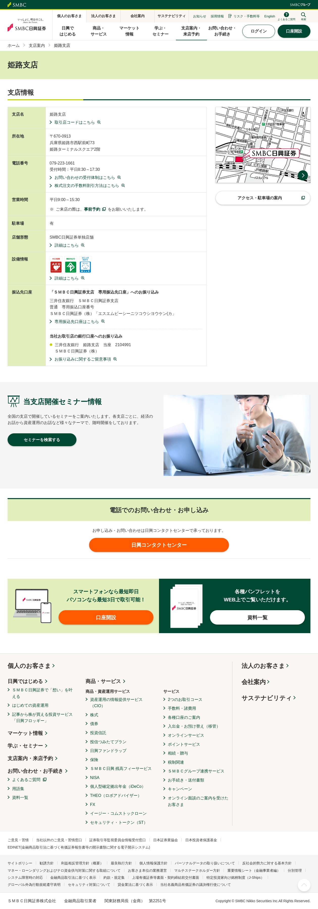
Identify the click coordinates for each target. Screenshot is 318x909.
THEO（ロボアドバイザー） (116, 795)
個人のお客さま (29, 665)
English (269, 16)
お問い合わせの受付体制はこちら (85, 177)
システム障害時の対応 (25, 877)
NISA (94, 777)
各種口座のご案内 (184, 717)
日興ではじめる (25, 681)
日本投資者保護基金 (201, 840)
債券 (94, 724)
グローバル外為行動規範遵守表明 (34, 885)
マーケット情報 (25, 733)
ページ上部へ (304, 885)
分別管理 (295, 870)
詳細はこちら (67, 245)
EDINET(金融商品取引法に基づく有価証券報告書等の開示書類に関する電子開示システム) (79, 847)
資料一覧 (20, 797)
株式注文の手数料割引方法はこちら (87, 185)
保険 (94, 760)
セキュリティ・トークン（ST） (119, 822)
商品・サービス (103, 681)
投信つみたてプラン (108, 742)
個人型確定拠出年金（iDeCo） (118, 786)
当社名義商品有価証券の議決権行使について (195, 885)
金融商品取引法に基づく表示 (73, 877)
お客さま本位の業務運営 (147, 870)
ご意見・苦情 (18, 840)
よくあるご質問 (26, 779)
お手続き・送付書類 (186, 780)
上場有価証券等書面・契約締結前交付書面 (165, 877)
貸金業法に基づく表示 (135, 885)
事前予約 (92, 209)
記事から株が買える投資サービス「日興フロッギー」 (42, 717)
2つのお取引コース (185, 699)
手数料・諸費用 (182, 708)
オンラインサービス (186, 735)
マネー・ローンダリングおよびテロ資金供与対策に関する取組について (64, 870)
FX (92, 804)
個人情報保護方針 (153, 863)
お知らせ (199, 16)
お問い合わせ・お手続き (35, 771)
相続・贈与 (178, 753)
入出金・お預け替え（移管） (194, 726)
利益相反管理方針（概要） (82, 863)
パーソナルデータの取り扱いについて (205, 863)
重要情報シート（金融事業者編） (253, 870)
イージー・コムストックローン (118, 813)
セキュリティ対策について (89, 885)
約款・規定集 (114, 877)
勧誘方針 (47, 863)
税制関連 (176, 762)
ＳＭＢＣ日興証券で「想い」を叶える (42, 693)
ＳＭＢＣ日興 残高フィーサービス (121, 768)
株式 (94, 715)
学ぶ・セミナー (25, 746)
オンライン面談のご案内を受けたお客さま (198, 801)
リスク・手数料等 (246, 16)
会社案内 (254, 681)
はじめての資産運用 (30, 705)
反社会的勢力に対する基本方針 (267, 863)
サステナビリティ (267, 698)
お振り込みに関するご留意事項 (83, 359)
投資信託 (98, 733)
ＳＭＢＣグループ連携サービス (196, 771)
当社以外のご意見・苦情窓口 (59, 840)
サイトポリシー (20, 863)
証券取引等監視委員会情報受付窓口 (117, 840)
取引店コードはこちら (75, 122)
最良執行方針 (121, 863)
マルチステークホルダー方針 (197, 870)
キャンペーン (180, 789)
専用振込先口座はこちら (77, 321)
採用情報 (217, 16)
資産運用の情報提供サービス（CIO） (116, 702)
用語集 (18, 789)
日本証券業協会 (165, 840)
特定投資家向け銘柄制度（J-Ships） (235, 877)
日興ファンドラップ (108, 751)
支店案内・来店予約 (30, 758)
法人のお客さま (263, 665)
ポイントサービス (184, 744)
